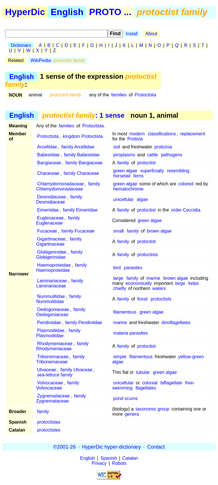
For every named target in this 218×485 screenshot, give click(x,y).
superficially (152, 170)
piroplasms (124, 154)
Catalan (130, 458)
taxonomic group (152, 409)
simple (119, 356)
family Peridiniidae (83, 322)
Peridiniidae (49, 322)
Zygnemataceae (53, 395)
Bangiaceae (49, 162)
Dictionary (21, 45)
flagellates (146, 387)
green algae (125, 170)
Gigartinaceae (51, 239)
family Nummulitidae (58, 299)
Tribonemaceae (53, 356)
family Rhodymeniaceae (62, 346)
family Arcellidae (77, 146)
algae (142, 199)
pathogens (171, 154)
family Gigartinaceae (59, 241)
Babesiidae (48, 154)
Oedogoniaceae (53, 309)
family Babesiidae (81, 154)
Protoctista (145, 94)
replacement (192, 133)
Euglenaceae (50, 217)
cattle (152, 154)
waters (159, 288)
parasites (133, 267)
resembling (178, 170)
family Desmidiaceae (59, 199)
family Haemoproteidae (61, 268)
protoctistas (48, 422)
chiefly (119, 288)
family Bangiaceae (84, 162)
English (67, 12)
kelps (193, 283)
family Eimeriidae (80, 210)
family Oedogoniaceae (60, 312)
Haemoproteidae (54, 265)
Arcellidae (47, 146)
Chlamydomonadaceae (60, 183)
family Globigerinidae (59, 255)
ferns (138, 175)
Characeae (48, 173)
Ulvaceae (46, 369)
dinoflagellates (176, 322)
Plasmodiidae (50, 330)
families (119, 94)
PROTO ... (110, 12)
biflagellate (171, 382)
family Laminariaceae (59, 283)
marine (153, 278)
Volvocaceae (50, 382)
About (151, 33)
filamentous (125, 312)
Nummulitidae (51, 296)
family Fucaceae (78, 231)
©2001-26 (64, 446)
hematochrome (128, 188)
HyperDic (25, 12)
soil (116, 146)
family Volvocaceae (57, 385)
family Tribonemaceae (60, 359)
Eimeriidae (48, 210)
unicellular (123, 199)
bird (117, 267)
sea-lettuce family (55, 374)
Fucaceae (47, 231)
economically (138, 283)
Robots (119, 463)
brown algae (159, 231)
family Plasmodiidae (58, 333)
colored (185, 183)
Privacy (99, 463)
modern (137, 133)
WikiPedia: (58, 60)
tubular (143, 372)
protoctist (146, 162)
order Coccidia (185, 210)
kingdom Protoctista (83, 136)
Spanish (108, 458)
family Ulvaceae (76, 369)
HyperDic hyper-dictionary (111, 446)
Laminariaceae (52, 280)
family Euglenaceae (58, 220)
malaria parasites (130, 333)
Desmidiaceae (51, 196)
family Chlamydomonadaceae (68, 186)
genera (132, 414)
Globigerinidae (51, 252)
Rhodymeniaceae (55, 343)
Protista (135, 138)
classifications (162, 133)
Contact (156, 446)
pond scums (125, 398)
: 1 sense (83, 115)
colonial (149, 382)
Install (132, 33)
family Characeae (81, 173)
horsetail (121, 175)
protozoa (163, 146)
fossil (142, 299)
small (118, 231)
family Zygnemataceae (61, 398)
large (118, 278)
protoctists (147, 254)
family (123, 162)
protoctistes (48, 430)
